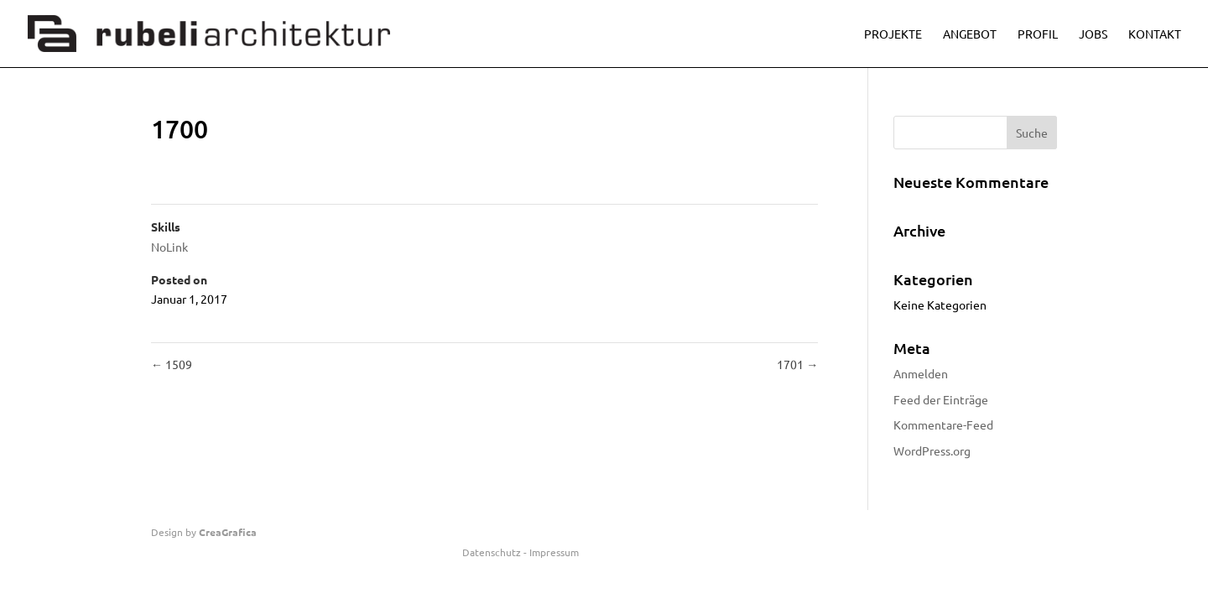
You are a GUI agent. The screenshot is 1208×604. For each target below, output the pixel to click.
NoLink (169, 246)
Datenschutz (491, 552)
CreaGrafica (228, 532)
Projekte (893, 34)
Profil (1038, 34)
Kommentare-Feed (943, 424)
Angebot (970, 34)
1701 (797, 364)
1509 (171, 364)
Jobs (1093, 34)
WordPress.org (932, 450)
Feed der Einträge (940, 399)
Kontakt (1154, 34)
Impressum (554, 552)
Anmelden (920, 373)
